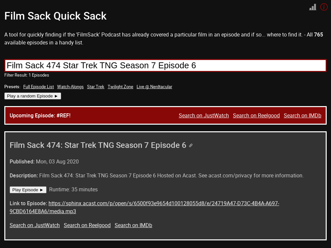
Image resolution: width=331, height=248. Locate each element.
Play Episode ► (28, 189)
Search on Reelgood (256, 115)
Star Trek (95, 87)
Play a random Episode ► (32, 95)
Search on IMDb (302, 115)
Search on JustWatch (204, 115)
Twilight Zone (120, 87)
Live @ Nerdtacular (154, 87)
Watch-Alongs (70, 87)
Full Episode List (38, 87)
